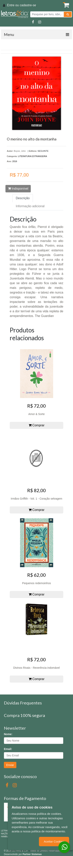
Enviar (10, 765)
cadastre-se (28, 5)
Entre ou (13, 5)
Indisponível (18, 188)
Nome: (8, 734)
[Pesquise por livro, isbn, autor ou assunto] (47, 14)
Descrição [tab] (23, 198)
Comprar (37, 425)
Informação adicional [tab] (30, 206)
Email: (8, 749)
